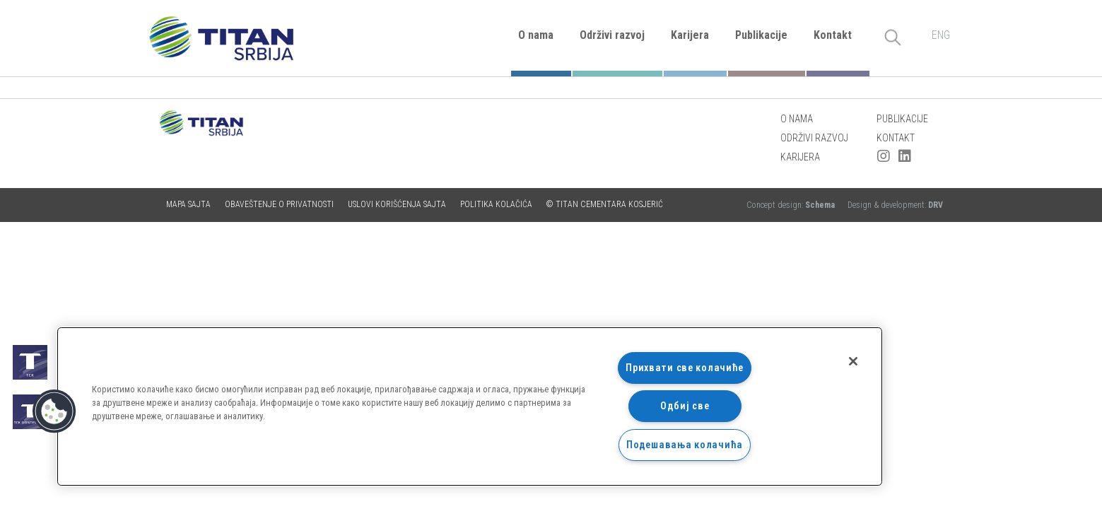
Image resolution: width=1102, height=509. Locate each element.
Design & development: (895, 205)
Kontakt (833, 35)
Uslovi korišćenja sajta (397, 204)
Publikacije (761, 35)
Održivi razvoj (612, 35)
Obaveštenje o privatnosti (279, 204)
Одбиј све (684, 406)
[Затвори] (853, 361)
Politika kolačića (496, 204)
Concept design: (791, 205)
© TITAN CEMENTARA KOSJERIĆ (604, 204)
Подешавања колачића (684, 445)
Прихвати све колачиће (685, 368)
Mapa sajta (188, 204)
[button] (54, 411)
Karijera (690, 35)
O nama (535, 35)
